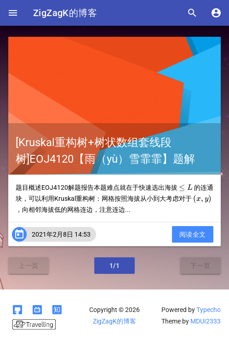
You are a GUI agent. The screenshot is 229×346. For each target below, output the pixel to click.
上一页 (28, 265)
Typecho (208, 309)
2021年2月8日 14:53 (61, 234)
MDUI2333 (205, 321)
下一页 (200, 265)
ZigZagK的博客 (65, 12)
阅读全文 (192, 234)
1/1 (114, 265)
